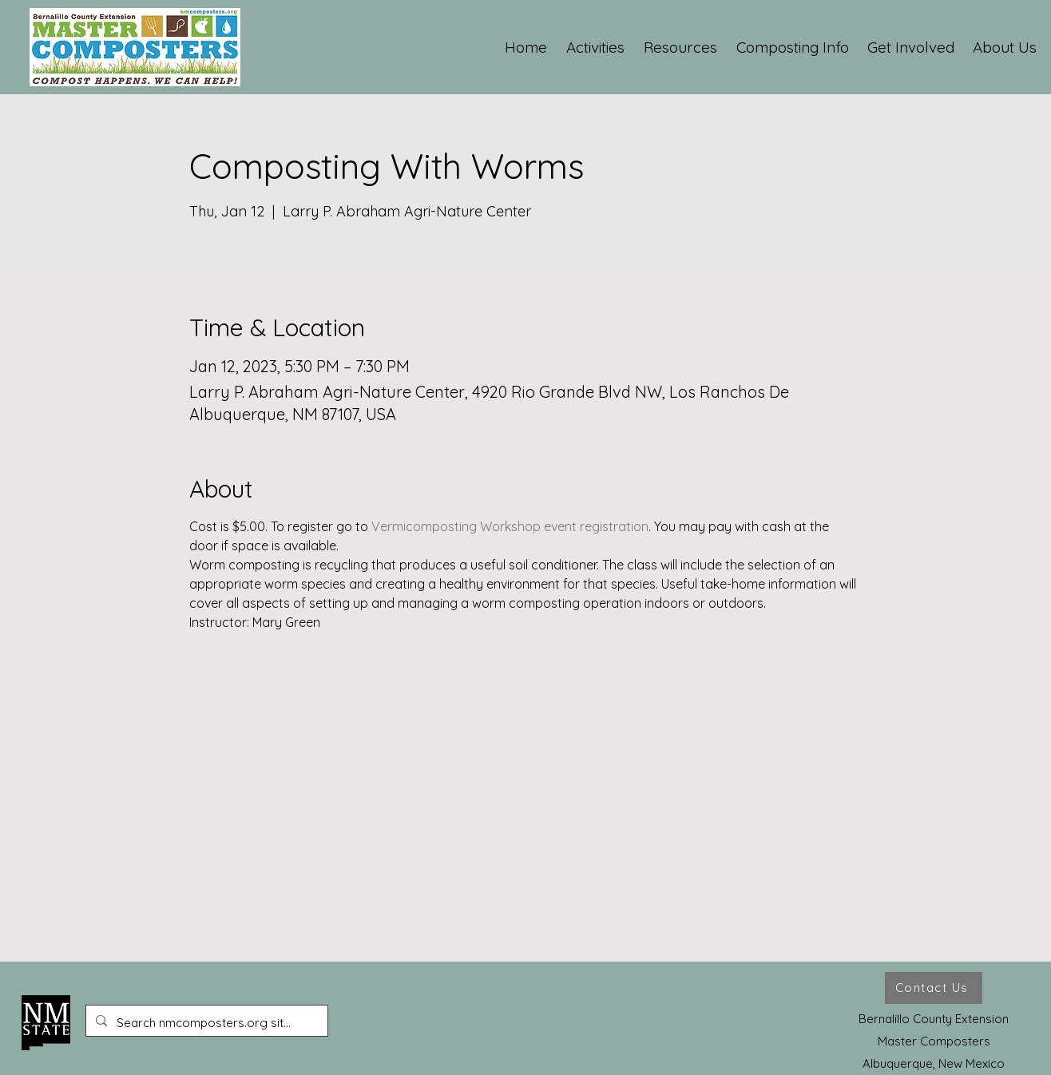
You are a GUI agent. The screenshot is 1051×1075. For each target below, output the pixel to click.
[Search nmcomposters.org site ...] (205, 1023)
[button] (596, 47)
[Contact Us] (933, 988)
